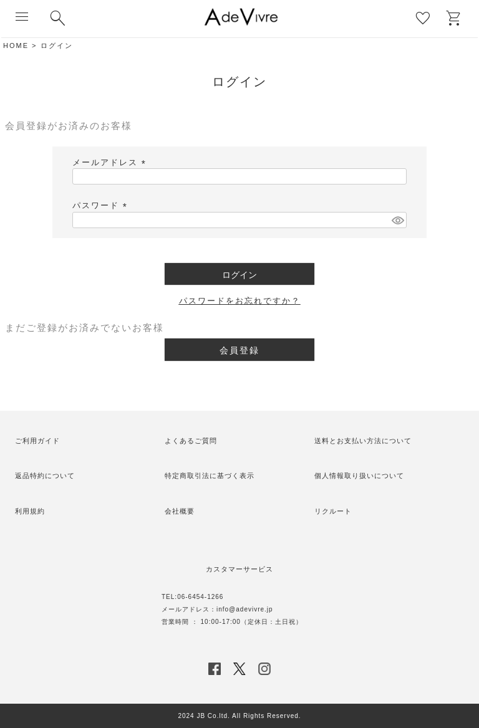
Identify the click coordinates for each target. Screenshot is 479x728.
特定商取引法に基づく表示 (209, 475)
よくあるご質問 (191, 440)
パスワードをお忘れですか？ (240, 300)
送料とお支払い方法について (363, 440)
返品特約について (45, 475)
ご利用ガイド (37, 440)
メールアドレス (111, 162)
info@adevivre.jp (244, 609)
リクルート (333, 511)
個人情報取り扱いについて (359, 475)
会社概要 (180, 511)
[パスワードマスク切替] (397, 220)
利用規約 (30, 511)
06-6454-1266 (200, 596)
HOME (16, 45)
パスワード (101, 205)
